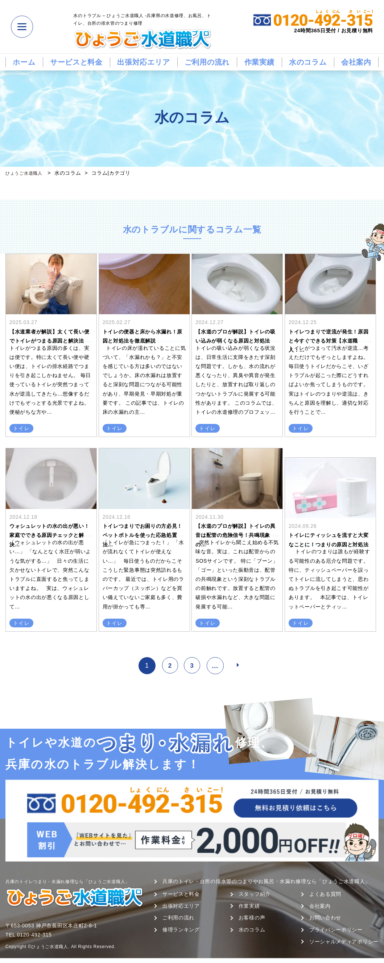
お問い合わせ (325, 917)
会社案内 (356, 62)
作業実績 (259, 62)
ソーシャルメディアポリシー (344, 941)
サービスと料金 (76, 62)
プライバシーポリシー (336, 929)
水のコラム (308, 62)
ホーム (24, 62)
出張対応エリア (143, 62)
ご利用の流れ (207, 62)
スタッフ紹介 (255, 894)
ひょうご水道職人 (26, 173)
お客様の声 (252, 917)
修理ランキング (181, 929)
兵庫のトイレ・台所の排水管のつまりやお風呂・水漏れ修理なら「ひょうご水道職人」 (266, 881)
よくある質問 (325, 894)
